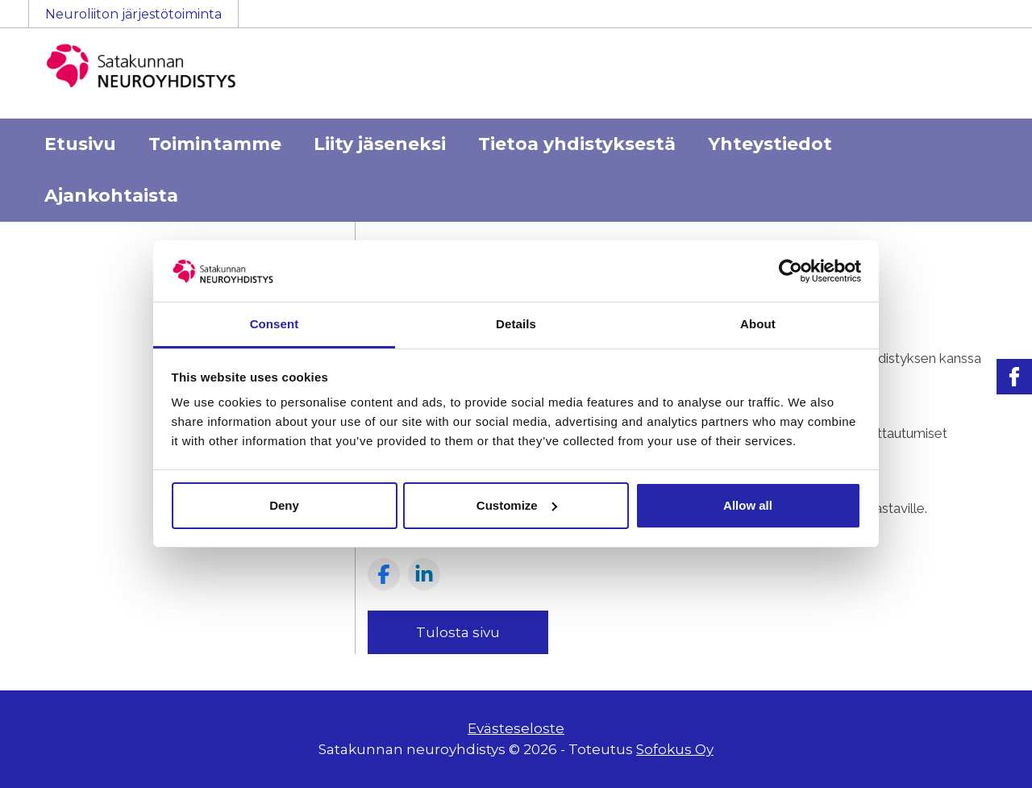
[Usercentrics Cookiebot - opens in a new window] (790, 271)
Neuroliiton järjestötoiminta (133, 14)
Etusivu (80, 144)
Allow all (747, 505)
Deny (284, 505)
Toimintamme (214, 144)
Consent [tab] (274, 324)
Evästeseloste (516, 728)
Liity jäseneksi (380, 144)
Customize (516, 505)
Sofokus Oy (675, 749)
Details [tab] (516, 324)
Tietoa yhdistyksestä (577, 144)
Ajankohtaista (111, 195)
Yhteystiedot (770, 144)
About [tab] (758, 324)
